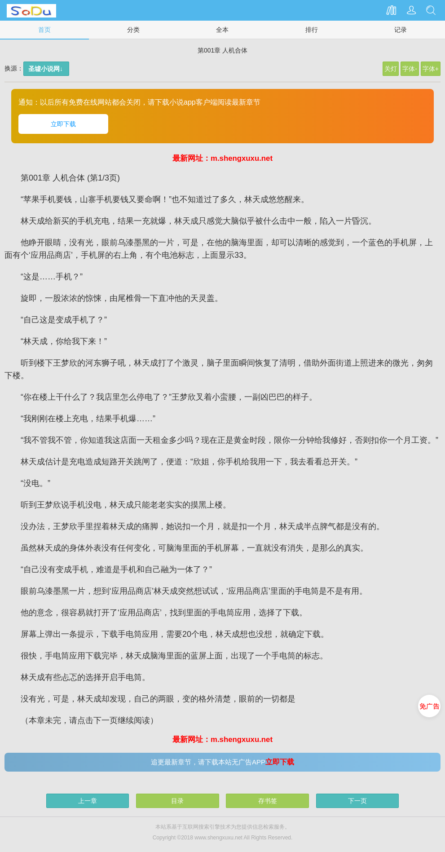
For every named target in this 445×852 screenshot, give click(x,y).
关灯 (390, 68)
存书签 (267, 800)
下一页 (357, 800)
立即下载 (63, 124)
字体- (409, 68)
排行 (311, 29)
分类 (133, 29)
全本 (222, 29)
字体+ (431, 68)
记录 (400, 29)
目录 (177, 800)
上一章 (87, 800)
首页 (44, 29)
